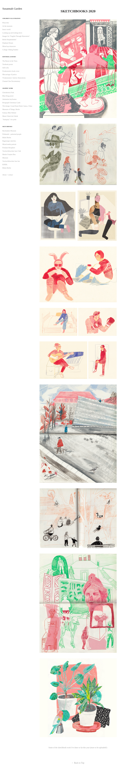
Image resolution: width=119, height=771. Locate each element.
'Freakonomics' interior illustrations (14, 78)
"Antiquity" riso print (9, 119)
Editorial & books (9, 56)
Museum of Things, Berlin (11, 109)
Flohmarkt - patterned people (11, 134)
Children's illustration (11, 18)
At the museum (7, 26)
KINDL (4, 164)
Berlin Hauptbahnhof (9, 39)
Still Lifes (5, 68)
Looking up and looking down (12, 33)
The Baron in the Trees (9, 61)
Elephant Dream (7, 43)
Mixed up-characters (9, 46)
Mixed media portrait (9, 144)
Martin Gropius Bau (9, 154)
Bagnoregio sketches (9, 141)
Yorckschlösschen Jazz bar (11, 161)
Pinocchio (5, 23)
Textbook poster (7, 64)
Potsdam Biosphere (8, 148)
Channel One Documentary (11, 81)
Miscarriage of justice (9, 74)
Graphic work (7, 88)
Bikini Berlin (6, 137)
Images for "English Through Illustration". (16, 36)
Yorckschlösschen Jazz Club (11, 151)
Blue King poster (8, 96)
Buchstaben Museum (9, 131)
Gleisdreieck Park (8, 92)
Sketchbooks (7, 126)
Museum (5, 158)
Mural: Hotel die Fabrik (10, 116)
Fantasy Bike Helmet (9, 113)
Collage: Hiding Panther (10, 50)
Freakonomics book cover (10, 71)
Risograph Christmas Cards (11, 103)
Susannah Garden (12, 8)
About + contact (7, 175)
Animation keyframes (9, 99)
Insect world (6, 29)
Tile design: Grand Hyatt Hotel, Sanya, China (17, 106)
